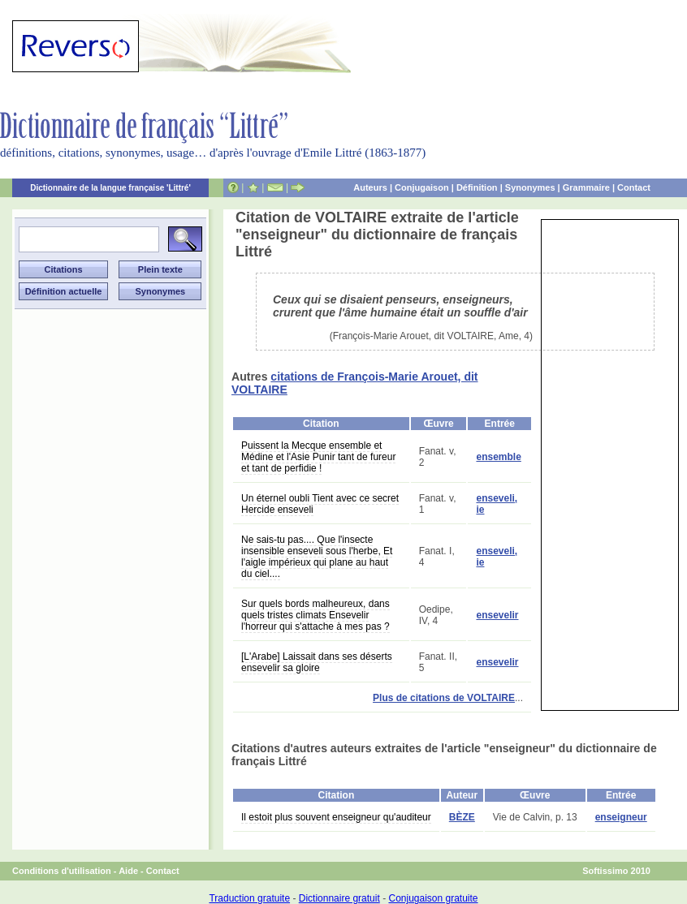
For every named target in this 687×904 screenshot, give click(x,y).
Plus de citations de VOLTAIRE (444, 698)
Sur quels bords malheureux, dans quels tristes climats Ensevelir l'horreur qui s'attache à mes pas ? (315, 615)
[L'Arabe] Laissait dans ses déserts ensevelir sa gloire (316, 662)
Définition (477, 187)
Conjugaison (422, 187)
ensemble (498, 457)
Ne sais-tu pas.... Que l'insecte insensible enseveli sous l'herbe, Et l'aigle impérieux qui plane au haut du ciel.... (316, 556)
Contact (633, 187)
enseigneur (621, 817)
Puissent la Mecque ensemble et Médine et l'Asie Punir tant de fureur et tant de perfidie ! (318, 457)
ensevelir (497, 615)
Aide (128, 871)
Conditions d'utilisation (61, 871)
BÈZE (462, 817)
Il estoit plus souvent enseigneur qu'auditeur (336, 817)
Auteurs (370, 187)
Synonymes (530, 187)
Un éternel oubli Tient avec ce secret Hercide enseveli (320, 504)
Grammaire (586, 187)
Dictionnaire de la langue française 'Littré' (110, 187)
